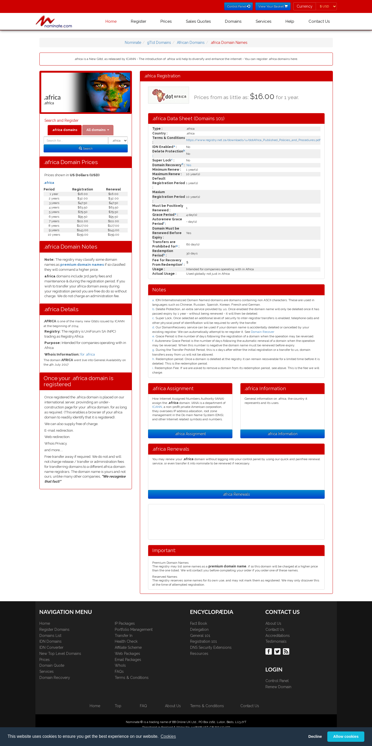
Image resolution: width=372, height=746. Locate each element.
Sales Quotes (198, 21)
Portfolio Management (134, 629)
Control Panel (277, 681)
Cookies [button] (168, 736)
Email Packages (128, 660)
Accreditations (277, 635)
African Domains (191, 42)
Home (111, 21)
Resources (199, 653)
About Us (273, 623)
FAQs (119, 671)
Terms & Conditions (132, 677)
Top (118, 706)
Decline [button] (315, 736)
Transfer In (123, 635)
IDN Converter (51, 647)
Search (86, 148)
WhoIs (120, 665)
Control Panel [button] (238, 6)
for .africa (87, 354)
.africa (49, 183)
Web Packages (127, 653)
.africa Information (282, 434)
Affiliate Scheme (128, 647)
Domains (233, 21)
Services (263, 21)
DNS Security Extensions (211, 647)
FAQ (143, 706)
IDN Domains (50, 641)
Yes (188, 165)
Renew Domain (278, 687)
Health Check (126, 641)
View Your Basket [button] (273, 6)
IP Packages (125, 623)
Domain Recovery (54, 677)
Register (138, 21)
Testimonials (276, 641)
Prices (166, 21)
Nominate (133, 42)
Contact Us (319, 21)
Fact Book (198, 623)
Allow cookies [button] (346, 736)
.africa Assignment (190, 434)
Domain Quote (51, 665)
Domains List (50, 635)
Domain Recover (262, 332)
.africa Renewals (236, 494)
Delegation (199, 629)
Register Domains (54, 629)
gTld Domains (159, 42)
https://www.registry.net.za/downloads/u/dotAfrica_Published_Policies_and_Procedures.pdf (253, 140)
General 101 (200, 635)
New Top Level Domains (60, 653)
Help (290, 21)
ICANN (157, 407)
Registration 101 (203, 641)
